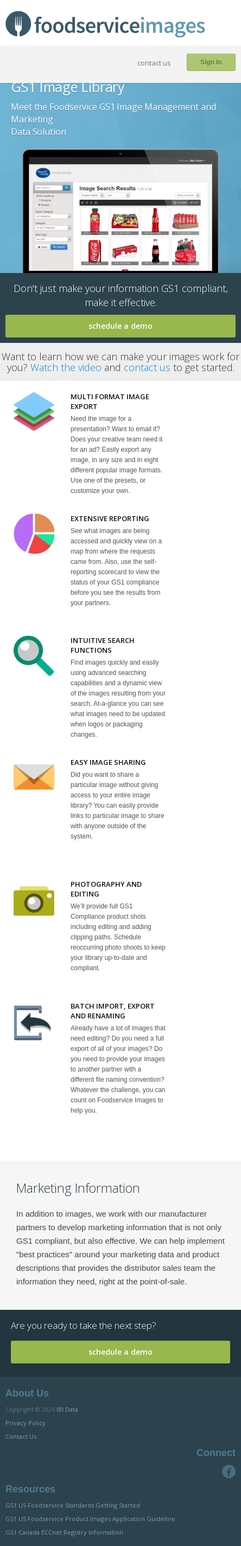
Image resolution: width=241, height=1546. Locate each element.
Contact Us (20, 1436)
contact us (154, 63)
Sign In (211, 62)
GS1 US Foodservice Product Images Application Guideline (90, 1519)
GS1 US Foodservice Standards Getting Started (72, 1505)
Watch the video (66, 367)
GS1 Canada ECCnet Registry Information (64, 1532)
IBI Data (67, 1409)
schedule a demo (120, 326)
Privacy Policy (25, 1423)
